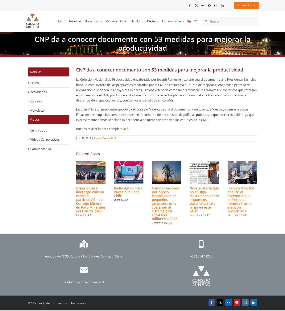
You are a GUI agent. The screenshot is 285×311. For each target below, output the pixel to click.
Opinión (36, 101)
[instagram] (215, 5)
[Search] (206, 21)
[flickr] (202, 5)
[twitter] (196, 5)
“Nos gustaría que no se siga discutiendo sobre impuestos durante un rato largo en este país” (204, 199)
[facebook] (189, 5)
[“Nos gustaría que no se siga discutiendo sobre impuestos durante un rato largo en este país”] (204, 163)
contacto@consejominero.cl (84, 282)
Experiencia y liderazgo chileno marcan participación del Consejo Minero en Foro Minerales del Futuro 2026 (90, 199)
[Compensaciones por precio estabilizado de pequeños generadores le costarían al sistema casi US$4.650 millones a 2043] (166, 163)
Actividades (38, 92)
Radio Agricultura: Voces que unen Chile (128, 192)
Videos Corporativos (45, 139)
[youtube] (209, 5)
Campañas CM (40, 149)
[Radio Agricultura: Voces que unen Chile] (128, 163)
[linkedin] (222, 5)
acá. (126, 129)
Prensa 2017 (109, 138)
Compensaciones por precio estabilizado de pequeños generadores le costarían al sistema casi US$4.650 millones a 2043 (166, 203)
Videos (35, 119)
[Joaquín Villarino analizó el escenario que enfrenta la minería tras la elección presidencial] (242, 163)
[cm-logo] (32, 15)
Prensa (98, 138)
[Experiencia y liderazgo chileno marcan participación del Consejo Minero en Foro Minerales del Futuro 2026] (90, 163)
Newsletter (38, 110)
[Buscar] (230, 21)
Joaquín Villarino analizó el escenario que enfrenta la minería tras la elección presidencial (241, 199)
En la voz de (38, 130)
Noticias (36, 72)
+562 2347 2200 (201, 256)
